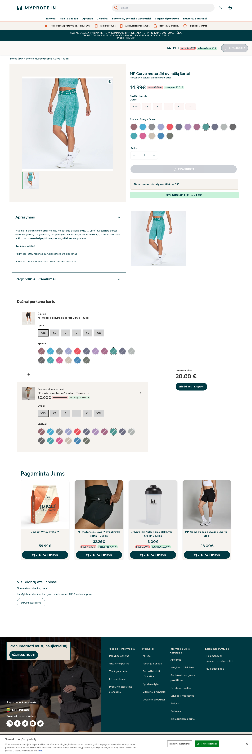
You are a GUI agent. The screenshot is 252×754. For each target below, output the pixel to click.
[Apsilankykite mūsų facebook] (17, 723)
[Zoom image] (110, 68)
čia (40, 750)
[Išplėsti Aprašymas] (69, 203)
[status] (144, 142)
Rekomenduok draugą (220, 658)
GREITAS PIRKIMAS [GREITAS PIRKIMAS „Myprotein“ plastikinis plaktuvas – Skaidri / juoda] (153, 541)
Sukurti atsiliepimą (31, 589)
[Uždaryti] (246, 743)
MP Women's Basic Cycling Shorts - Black (207, 520)
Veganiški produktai (167, 18)
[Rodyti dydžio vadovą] (139, 83)
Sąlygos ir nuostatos (182, 695)
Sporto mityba (151, 684)
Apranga (87, 18)
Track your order (118, 671)
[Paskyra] (220, 7)
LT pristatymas (117, 679)
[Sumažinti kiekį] (134, 142)
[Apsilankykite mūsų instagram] (9, 723)
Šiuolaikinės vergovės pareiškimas (183, 678)
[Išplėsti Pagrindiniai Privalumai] (69, 265)
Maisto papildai (69, 18)
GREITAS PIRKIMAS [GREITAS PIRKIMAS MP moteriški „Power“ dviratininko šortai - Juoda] (99, 541)
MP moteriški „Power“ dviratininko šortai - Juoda (99, 520)
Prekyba (175, 703)
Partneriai (176, 711)
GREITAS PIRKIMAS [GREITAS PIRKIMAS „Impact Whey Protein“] (45, 541)
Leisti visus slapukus (207, 744)
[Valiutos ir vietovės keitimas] (50, 710)
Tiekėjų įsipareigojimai (183, 718)
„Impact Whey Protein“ (45, 518)
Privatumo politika (181, 688)
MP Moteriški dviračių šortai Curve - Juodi (44, 45)
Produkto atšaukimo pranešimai (120, 689)
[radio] (135, 93)
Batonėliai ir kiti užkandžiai (151, 674)
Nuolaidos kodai (215, 668)
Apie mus (176, 659)
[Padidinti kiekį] (154, 142)
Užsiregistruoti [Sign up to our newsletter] (23, 654)
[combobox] (163, 8)
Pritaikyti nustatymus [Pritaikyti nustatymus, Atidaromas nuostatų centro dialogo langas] (179, 744)
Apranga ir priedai (152, 663)
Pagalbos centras (119, 655)
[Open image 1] (30, 167)
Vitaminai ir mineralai (154, 691)
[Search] (116, 8)
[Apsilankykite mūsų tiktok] (25, 723)
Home (13, 45)
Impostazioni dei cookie (21, 702)
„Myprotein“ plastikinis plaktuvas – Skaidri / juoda (153, 520)
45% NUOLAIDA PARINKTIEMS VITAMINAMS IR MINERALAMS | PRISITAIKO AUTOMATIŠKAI (126, 35)
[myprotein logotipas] (36, 7)
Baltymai (50, 18)
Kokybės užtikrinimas (182, 667)
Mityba (147, 655)
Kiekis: (134, 134)
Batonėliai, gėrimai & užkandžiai (131, 18)
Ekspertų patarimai (195, 18)
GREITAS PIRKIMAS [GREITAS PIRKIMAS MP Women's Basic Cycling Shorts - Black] (207, 541)
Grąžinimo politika (119, 663)
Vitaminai (102, 18)
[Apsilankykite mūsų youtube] (33, 723)
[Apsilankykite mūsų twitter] (40, 723)
